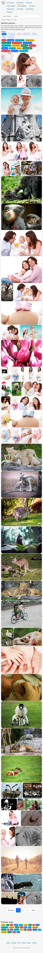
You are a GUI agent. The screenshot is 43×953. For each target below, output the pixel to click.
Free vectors (10, 3)
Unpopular (11, 37)
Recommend (26, 34)
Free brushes (10, 9)
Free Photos (19, 3)
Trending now (11, 34)
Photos (9, 20)
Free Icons (32, 6)
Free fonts (29, 3)
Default (4, 34)
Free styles (20, 9)
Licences (13, 943)
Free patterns (30, 9)
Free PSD (9, 12)
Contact (34, 943)
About (29, 943)
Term (18, 943)
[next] (33, 910)
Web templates (22, 6)
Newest (19, 34)
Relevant (34, 34)
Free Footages (11, 6)
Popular (4, 37)
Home (3, 20)
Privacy (24, 943)
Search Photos (7, 16)
